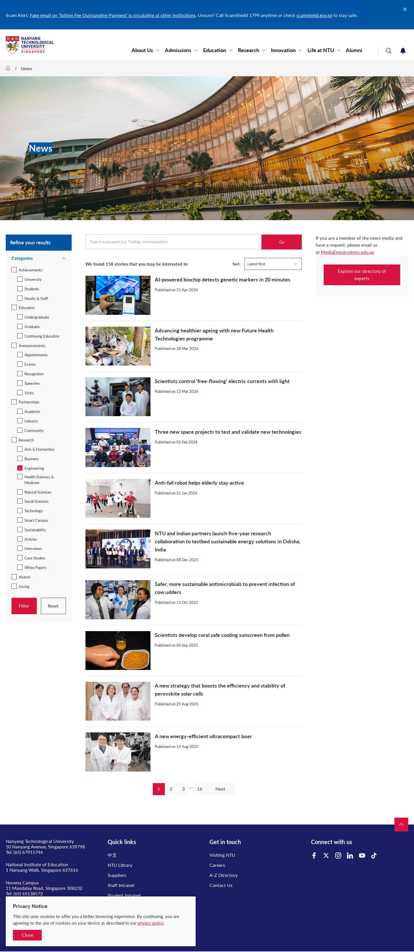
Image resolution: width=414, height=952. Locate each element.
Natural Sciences (37, 492)
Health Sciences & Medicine (39, 480)
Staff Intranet (121, 885)
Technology (33, 511)
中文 (112, 855)
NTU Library (120, 865)
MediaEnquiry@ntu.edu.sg (347, 252)
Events (30, 364)
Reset (53, 605)
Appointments (36, 355)
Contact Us (220, 885)
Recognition (34, 374)
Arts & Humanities (39, 449)
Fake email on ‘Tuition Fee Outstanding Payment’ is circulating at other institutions (113, 15)
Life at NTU (321, 50)
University (33, 279)
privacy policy (150, 923)
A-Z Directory (223, 875)
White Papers (35, 567)
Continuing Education (41, 336)
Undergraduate (36, 317)
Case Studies (34, 558)
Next (220, 788)
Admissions (178, 50)
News (26, 68)
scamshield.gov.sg (314, 15)
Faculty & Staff (36, 298)
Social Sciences (36, 501)
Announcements (32, 345)
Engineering (34, 468)
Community (34, 430)
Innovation (283, 50)
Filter (24, 605)
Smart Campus (36, 520)
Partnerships (29, 402)
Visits (29, 393)
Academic (32, 411)
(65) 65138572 (28, 893)
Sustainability (35, 530)
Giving (24, 586)
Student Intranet (124, 895)
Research (248, 50)
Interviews (33, 548)
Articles (30, 539)
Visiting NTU (222, 855)
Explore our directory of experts (362, 274)
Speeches (32, 383)
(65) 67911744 (28, 852)
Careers (217, 865)
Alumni (354, 50)
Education (214, 50)
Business (31, 458)
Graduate (32, 326)
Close (27, 935)
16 (199, 788)
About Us (142, 50)
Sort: (236, 264)
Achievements (30, 270)
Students (31, 289)
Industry (31, 421)
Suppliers (117, 875)
